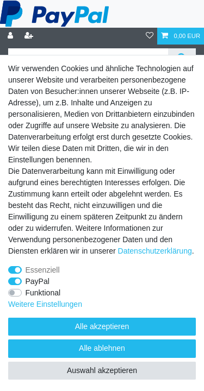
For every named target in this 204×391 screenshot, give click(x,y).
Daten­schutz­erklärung (155, 251)
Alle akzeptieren (102, 326)
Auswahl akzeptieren (102, 370)
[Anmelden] (11, 36)
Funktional (43, 292)
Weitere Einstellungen (45, 304)
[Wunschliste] (149, 36)
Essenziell (43, 270)
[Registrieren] (30, 36)
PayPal (38, 281)
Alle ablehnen (102, 348)
